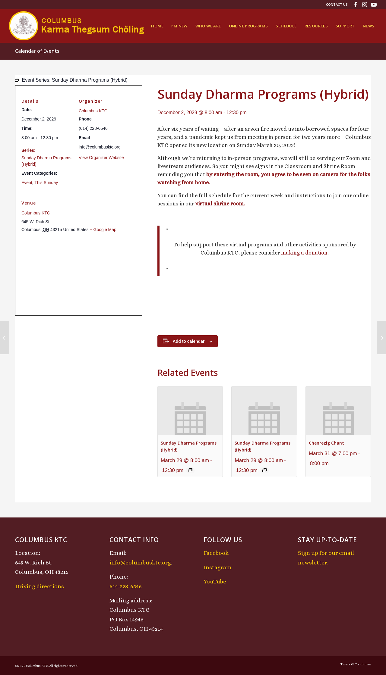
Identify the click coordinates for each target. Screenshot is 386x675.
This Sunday (46, 182)
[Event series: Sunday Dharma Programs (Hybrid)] (190, 470)
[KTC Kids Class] (381, 337)
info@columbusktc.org (140, 562)
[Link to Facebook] (355, 4)
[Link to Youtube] (373, 4)
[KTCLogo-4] (77, 25)
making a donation (304, 253)
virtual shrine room (219, 204)
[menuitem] (335, 4)
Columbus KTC (93, 110)
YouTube (215, 581)
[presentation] (190, 410)
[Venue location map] (78, 274)
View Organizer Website (101, 157)
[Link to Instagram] (364, 4)
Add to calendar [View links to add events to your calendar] (189, 341)
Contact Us (337, 4)
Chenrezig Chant (326, 443)
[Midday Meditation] (4, 337)
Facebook (216, 553)
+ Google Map (103, 229)
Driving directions (39, 586)
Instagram (218, 567)
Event (26, 182)
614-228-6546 (125, 586)
